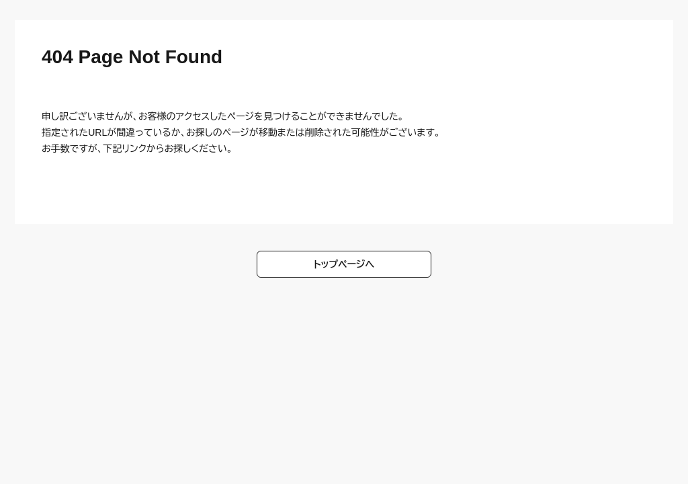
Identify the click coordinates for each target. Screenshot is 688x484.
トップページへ (344, 264)
